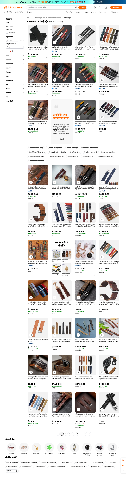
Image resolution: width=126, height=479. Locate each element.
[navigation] (15, 226)
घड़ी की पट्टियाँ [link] (67, 18)
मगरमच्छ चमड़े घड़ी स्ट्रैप (71, 148)
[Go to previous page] (58, 434)
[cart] (100, 8)
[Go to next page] (89, 434)
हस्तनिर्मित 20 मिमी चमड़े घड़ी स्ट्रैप (36, 152)
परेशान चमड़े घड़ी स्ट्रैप (72, 156)
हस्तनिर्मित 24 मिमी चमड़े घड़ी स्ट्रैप (57, 466)
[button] (54, 42)
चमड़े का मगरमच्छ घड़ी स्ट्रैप (90, 152)
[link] (123, 460)
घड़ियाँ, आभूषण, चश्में (40, 18)
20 (85, 434)
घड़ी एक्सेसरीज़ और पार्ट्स (54, 18)
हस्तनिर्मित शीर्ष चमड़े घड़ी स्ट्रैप (35, 148)
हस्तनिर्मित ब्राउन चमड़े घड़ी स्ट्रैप (105, 156)
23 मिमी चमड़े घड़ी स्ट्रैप (97, 462)
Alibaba (29, 18)
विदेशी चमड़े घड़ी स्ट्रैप (11, 471)
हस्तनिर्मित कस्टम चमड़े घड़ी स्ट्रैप (36, 156)
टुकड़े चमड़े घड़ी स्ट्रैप (94, 466)
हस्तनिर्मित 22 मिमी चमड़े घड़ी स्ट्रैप (89, 148)
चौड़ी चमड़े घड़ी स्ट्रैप (40, 466)
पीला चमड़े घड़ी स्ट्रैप (11, 466)
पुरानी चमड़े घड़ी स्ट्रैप (74, 152)
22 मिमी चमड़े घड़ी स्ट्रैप (65, 462)
